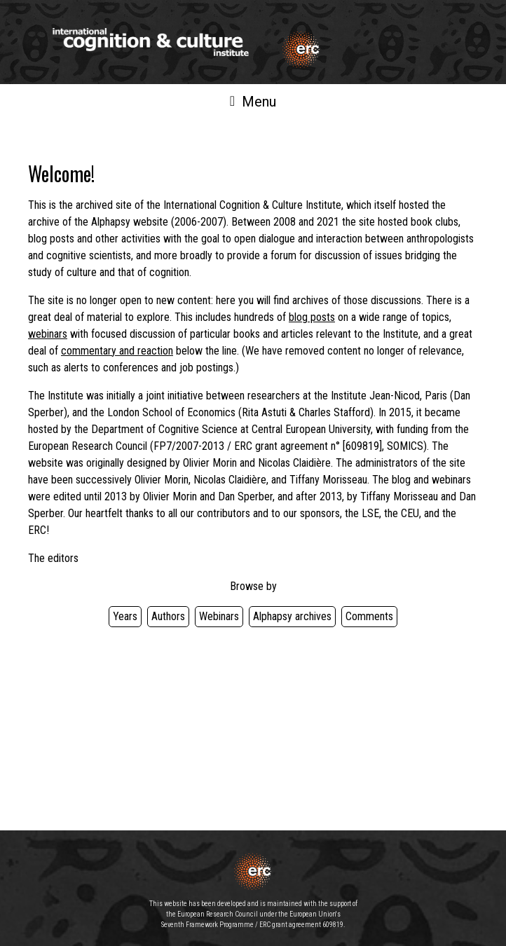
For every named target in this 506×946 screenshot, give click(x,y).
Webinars (219, 616)
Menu (253, 101)
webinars (47, 334)
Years (125, 616)
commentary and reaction (117, 350)
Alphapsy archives (292, 616)
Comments (369, 616)
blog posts (312, 317)
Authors (168, 616)
